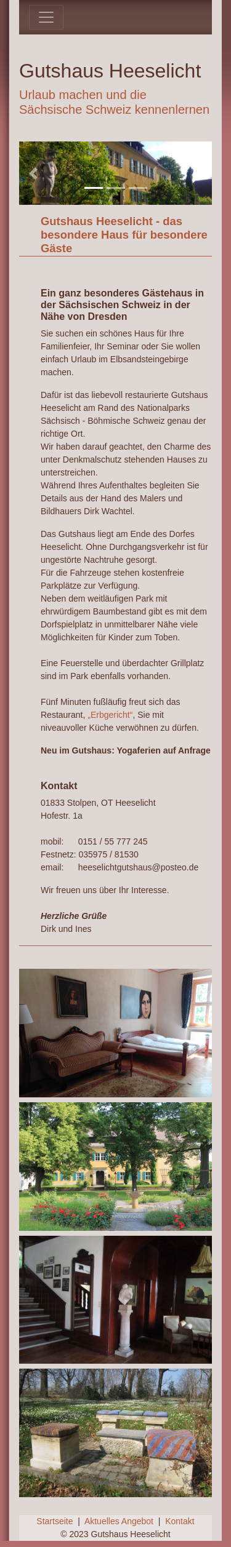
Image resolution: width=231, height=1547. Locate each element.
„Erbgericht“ (109, 715)
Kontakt (179, 1521)
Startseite (54, 1521)
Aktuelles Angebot (118, 1521)
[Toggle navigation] (46, 17)
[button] (33, 173)
